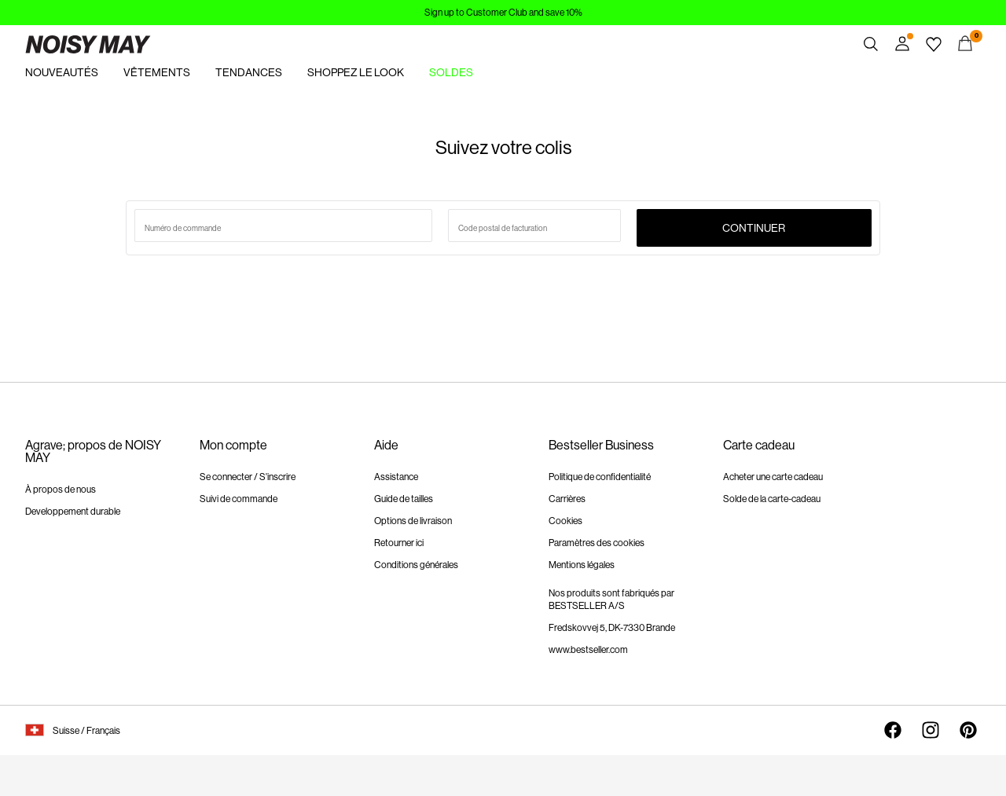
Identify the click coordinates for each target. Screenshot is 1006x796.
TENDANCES (248, 72)
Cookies (565, 520)
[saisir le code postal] (534, 225)
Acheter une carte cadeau (773, 476)
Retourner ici (399, 542)
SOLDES (451, 72)
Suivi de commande (238, 498)
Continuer (753, 228)
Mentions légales (582, 564)
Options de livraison (413, 520)
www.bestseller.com (588, 649)
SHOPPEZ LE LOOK (355, 72)
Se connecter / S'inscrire (248, 476)
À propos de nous (60, 489)
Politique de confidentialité (600, 476)
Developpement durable (72, 511)
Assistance (396, 476)
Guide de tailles (403, 498)
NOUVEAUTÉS (61, 72)
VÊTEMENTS (156, 72)
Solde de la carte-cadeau (772, 498)
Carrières (567, 498)
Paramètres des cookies (596, 542)
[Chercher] (871, 44)
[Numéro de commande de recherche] (283, 225)
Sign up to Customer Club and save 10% (503, 12)
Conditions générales (416, 564)
